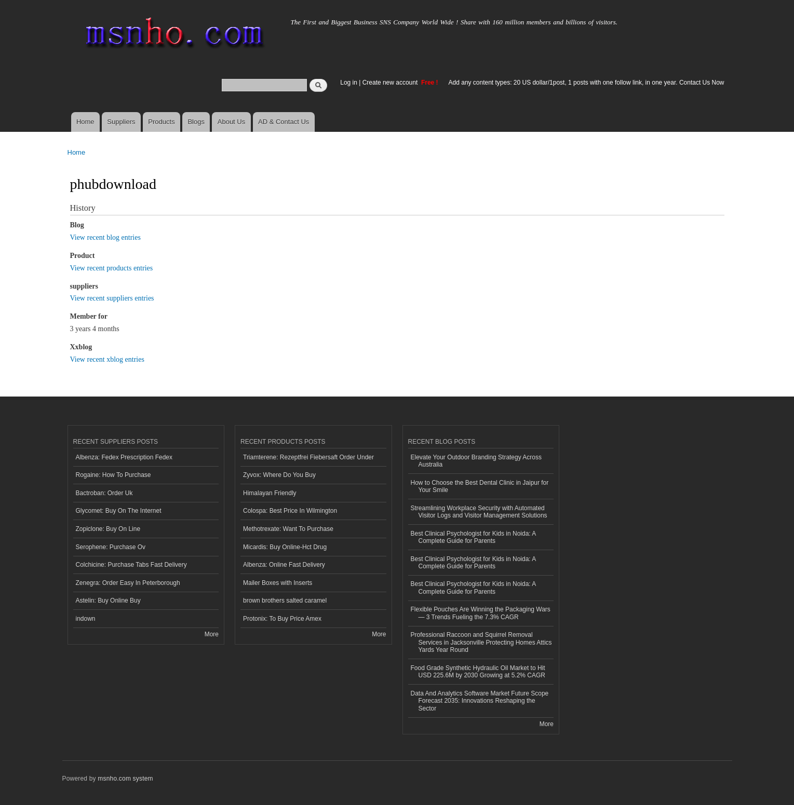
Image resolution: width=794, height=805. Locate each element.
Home (85, 122)
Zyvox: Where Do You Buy (279, 475)
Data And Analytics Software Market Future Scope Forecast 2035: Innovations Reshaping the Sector (480, 701)
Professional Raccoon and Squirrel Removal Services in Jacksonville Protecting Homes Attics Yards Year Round (481, 642)
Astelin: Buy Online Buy (108, 600)
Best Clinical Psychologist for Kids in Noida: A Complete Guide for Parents (473, 537)
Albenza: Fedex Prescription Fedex (124, 457)
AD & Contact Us (283, 122)
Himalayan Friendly (270, 493)
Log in (348, 82)
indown (86, 618)
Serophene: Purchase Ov (111, 547)
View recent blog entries (105, 237)
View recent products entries (111, 268)
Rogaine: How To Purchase (113, 475)
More (212, 634)
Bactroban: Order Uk (104, 493)
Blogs (196, 122)
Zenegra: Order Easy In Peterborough (128, 582)
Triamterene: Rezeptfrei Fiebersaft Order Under (308, 457)
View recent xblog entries (107, 359)
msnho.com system (125, 778)
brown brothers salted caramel (285, 600)
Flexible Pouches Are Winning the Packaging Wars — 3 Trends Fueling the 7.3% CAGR (480, 613)
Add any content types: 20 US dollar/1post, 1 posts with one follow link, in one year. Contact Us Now (586, 82)
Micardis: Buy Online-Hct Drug (285, 547)
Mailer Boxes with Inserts (277, 582)
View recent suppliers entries (112, 298)
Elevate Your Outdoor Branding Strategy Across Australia (476, 461)
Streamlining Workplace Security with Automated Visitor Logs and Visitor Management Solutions (479, 511)
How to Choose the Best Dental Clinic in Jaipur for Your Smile (480, 486)
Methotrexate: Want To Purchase (288, 529)
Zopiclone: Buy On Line (108, 529)
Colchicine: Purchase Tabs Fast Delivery (131, 564)
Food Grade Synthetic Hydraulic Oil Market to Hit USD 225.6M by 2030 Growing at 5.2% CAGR (478, 671)
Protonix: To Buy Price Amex (282, 618)
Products (161, 122)
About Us (231, 122)
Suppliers (121, 122)
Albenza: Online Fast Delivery (284, 564)
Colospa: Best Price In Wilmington (290, 510)
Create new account (391, 82)
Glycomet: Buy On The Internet (119, 510)
